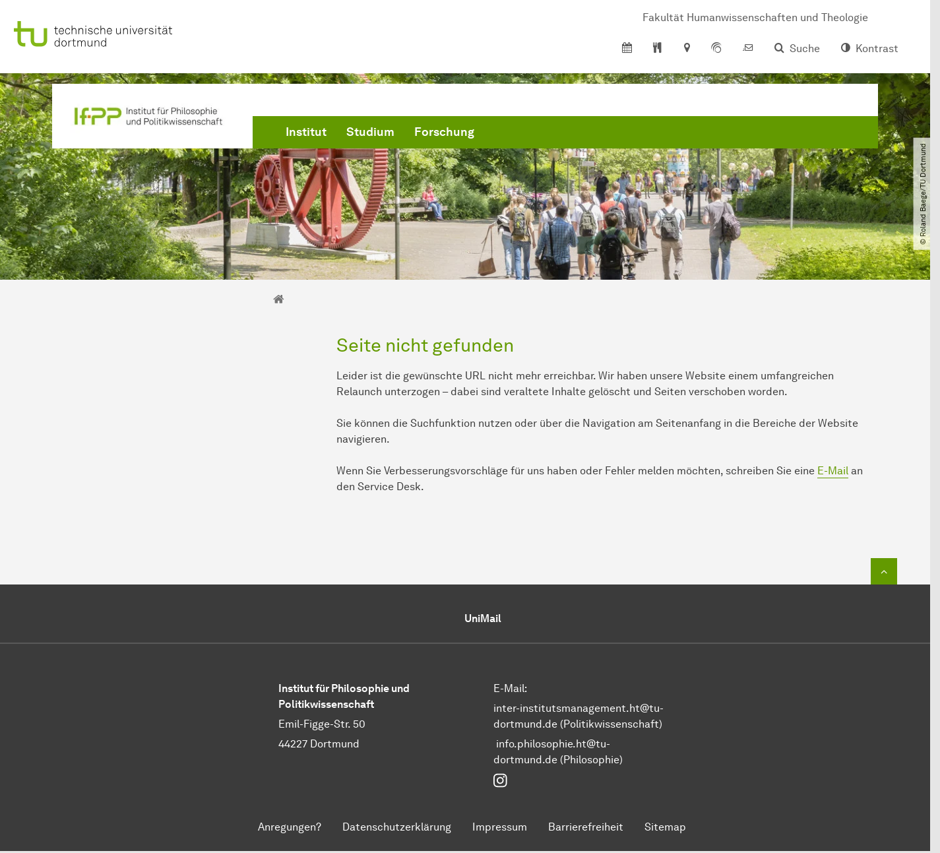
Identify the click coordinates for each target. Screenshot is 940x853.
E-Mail (832, 470)
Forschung (444, 132)
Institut (306, 132)
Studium (370, 132)
